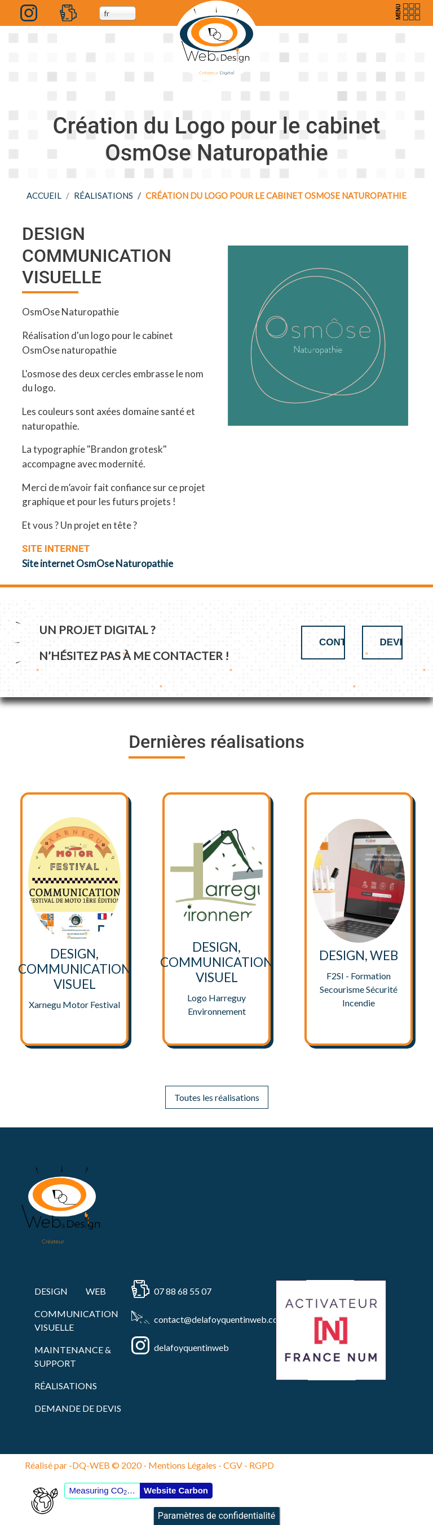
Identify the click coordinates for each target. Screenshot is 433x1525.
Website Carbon (176, 1490)
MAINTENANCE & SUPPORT (72, 1356)
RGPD (261, 1465)
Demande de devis (77, 1408)
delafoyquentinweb (191, 1347)
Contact (332, 642)
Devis (391, 642)
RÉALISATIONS (103, 195)
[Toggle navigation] (406, 12)
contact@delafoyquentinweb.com (198, 1319)
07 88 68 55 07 (182, 1291)
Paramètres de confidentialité (217, 1515)
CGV (232, 1465)
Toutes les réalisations (216, 1097)
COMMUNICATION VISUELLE (76, 1320)
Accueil (43, 195)
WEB (96, 1291)
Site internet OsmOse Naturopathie (97, 563)
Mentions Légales (182, 1465)
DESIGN (51, 1291)
